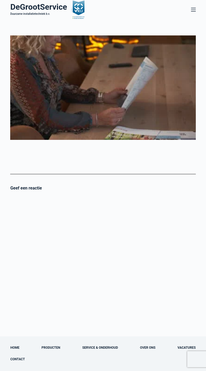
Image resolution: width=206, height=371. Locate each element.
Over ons (148, 348)
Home (14, 348)
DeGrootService (38, 7)
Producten (51, 348)
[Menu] (193, 9)
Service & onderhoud (100, 348)
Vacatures (187, 348)
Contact (17, 359)
